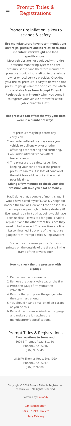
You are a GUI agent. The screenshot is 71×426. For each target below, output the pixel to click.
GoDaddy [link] (42, 397)
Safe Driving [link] (35, 416)
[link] (35, 10)
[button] (9, 10)
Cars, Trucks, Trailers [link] (35, 411)
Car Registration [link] (35, 406)
